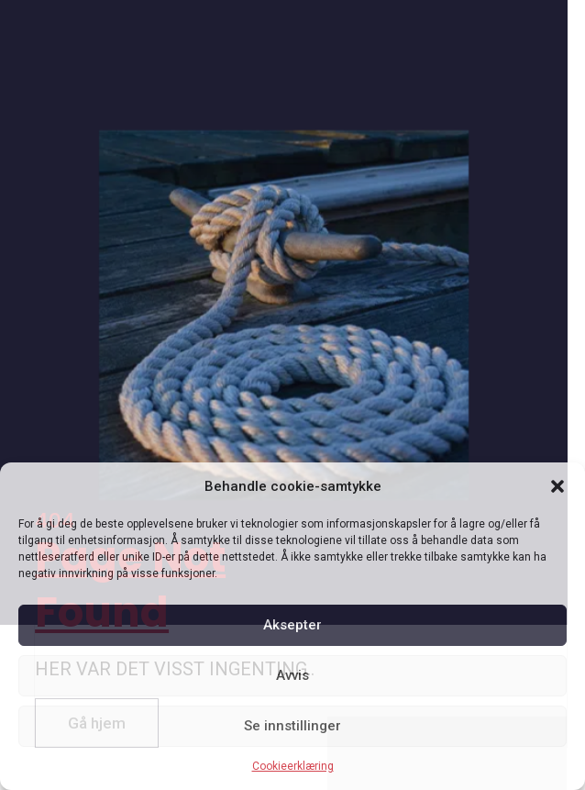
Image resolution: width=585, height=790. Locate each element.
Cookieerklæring (293, 766)
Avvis (292, 675)
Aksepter (292, 625)
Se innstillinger (292, 726)
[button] (557, 486)
